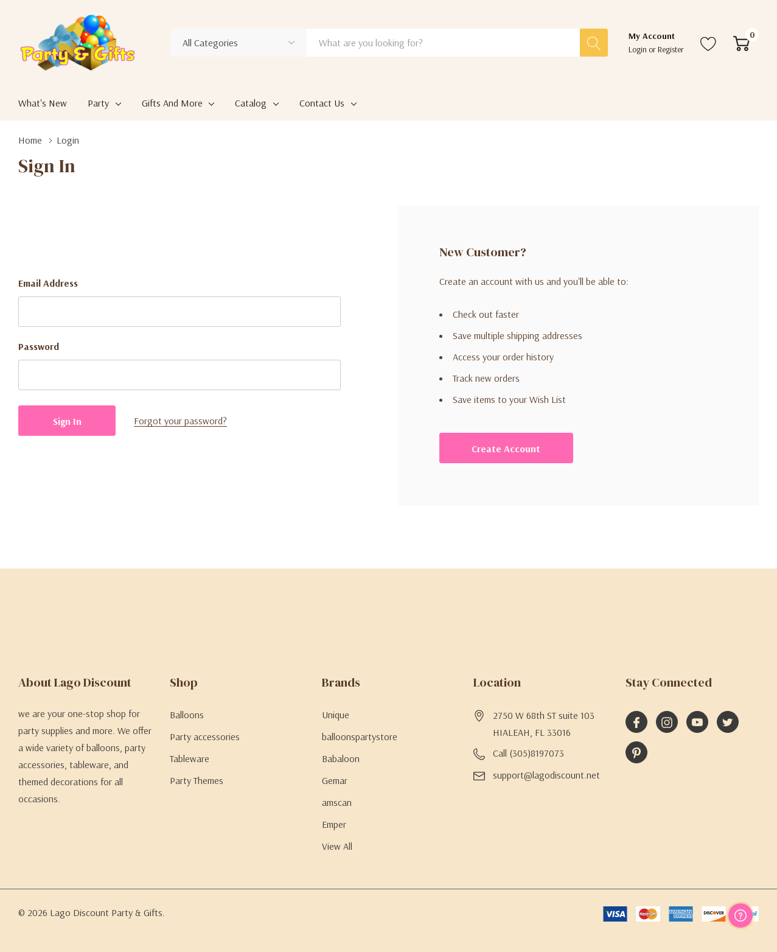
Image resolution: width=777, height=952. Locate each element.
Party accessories (205, 736)
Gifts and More (172, 103)
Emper (334, 824)
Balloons (187, 715)
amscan (337, 802)
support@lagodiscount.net (546, 775)
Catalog (251, 103)
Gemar (334, 780)
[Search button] (594, 43)
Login (639, 49)
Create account (506, 449)
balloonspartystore (359, 736)
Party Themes (196, 780)
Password (38, 346)
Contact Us (321, 103)
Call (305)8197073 (528, 753)
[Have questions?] (740, 915)
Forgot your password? (180, 421)
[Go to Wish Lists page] (708, 42)
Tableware (189, 758)
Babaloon (341, 758)
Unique (335, 715)
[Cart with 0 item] (741, 42)
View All (337, 846)
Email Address (48, 283)
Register (671, 49)
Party (98, 103)
